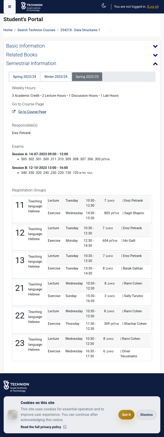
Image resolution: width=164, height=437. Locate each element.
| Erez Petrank (133, 200)
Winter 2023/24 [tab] (55, 77)
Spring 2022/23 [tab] (87, 77)
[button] (105, 10)
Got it (126, 415)
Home (7, 30)
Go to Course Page (32, 112)
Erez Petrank (21, 133)
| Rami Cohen (132, 283)
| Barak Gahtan (132, 268)
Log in (152, 7)
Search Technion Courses (36, 30)
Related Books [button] (21, 55)
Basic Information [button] (25, 46)
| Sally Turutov (132, 296)
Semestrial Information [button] (31, 63)
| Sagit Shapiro (133, 213)
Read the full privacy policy (41, 427)
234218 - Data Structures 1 (80, 30)
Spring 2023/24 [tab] (24, 77)
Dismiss (146, 415)
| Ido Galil (128, 241)
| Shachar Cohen (134, 324)
